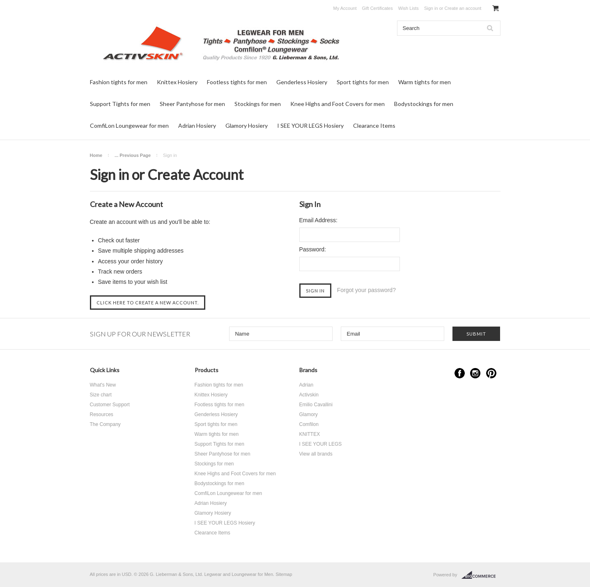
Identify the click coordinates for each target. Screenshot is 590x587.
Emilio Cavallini (316, 404)
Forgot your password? (366, 290)
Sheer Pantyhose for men (192, 103)
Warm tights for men (424, 81)
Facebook (460, 373)
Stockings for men (257, 103)
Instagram (475, 373)
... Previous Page (133, 155)
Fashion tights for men (118, 81)
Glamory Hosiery (246, 125)
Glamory (308, 414)
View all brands (316, 454)
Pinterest (491, 373)
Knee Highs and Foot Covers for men (337, 103)
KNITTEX (309, 434)
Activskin (309, 395)
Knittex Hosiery (177, 81)
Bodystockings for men (423, 103)
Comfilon (309, 424)
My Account (345, 8)
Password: (312, 249)
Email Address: (318, 220)
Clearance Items (374, 125)
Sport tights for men (363, 81)
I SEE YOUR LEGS (320, 444)
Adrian (306, 385)
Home (96, 155)
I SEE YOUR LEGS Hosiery (310, 125)
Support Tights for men (120, 103)
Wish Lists (408, 8)
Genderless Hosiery (301, 81)
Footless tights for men (237, 81)
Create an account (462, 8)
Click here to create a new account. (147, 302)
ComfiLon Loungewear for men (129, 125)
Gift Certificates (377, 8)
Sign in (431, 8)
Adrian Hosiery (197, 125)
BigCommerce (480, 575)
